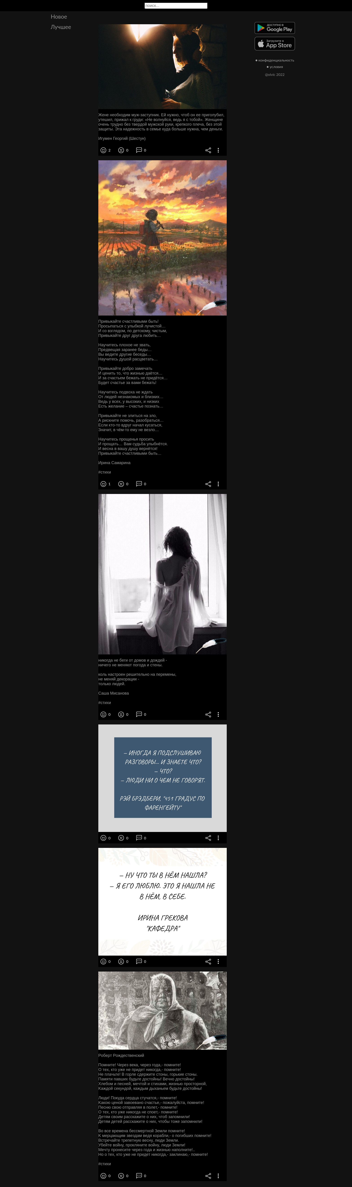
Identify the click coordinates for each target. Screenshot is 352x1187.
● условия (275, 66)
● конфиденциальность (274, 60)
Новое (59, 16)
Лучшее (61, 26)
